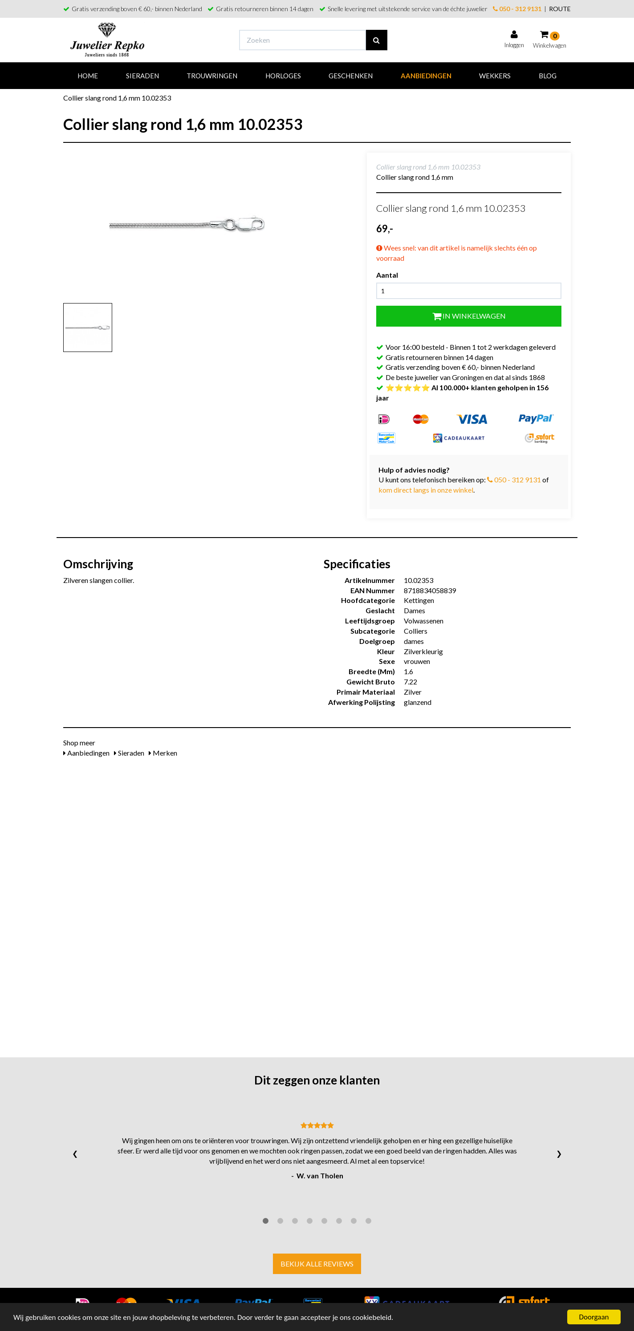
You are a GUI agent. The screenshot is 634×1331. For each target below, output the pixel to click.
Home (87, 76)
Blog (548, 76)
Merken (163, 752)
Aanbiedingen (426, 76)
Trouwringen (212, 76)
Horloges (283, 76)
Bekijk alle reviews (317, 1263)
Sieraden (142, 76)
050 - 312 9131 (517, 8)
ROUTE (560, 8)
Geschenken (351, 76)
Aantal (387, 275)
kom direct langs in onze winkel (425, 489)
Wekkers (495, 76)
